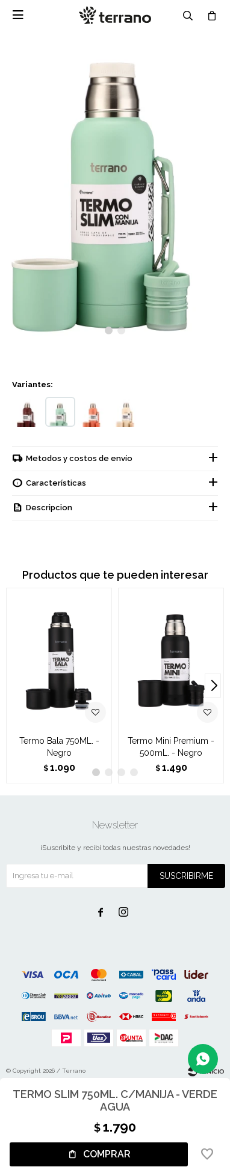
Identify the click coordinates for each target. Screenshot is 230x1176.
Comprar (107, 1154)
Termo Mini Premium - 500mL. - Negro (171, 747)
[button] (109, 330)
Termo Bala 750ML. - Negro (59, 747)
